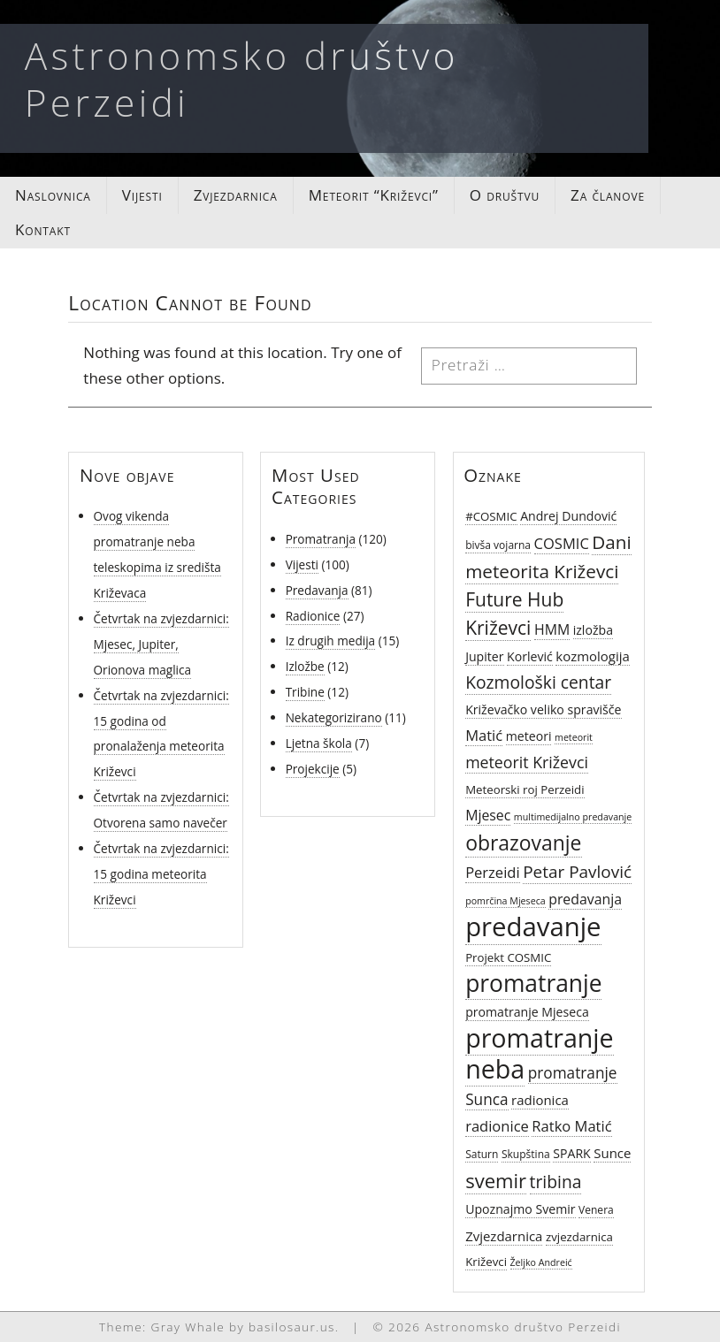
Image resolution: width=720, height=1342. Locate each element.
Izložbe (305, 666)
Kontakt (43, 229)
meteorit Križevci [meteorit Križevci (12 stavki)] (526, 762)
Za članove (608, 195)
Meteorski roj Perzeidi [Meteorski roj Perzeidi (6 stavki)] (524, 789)
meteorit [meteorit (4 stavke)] (574, 737)
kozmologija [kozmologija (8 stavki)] (592, 656)
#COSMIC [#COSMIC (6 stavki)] (491, 516)
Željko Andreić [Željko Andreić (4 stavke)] (541, 1262)
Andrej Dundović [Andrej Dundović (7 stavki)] (568, 515)
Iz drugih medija (331, 640)
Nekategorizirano (334, 717)
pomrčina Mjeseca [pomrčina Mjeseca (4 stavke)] (505, 901)
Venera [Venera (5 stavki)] (596, 1209)
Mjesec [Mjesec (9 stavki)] (487, 815)
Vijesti (142, 195)
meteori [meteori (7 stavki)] (529, 736)
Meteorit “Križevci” (374, 195)
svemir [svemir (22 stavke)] (495, 1180)
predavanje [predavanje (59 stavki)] (533, 926)
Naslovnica (53, 195)
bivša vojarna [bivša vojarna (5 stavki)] (498, 545)
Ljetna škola (319, 743)
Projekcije (313, 768)
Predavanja (317, 590)
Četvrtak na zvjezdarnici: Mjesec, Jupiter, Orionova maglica (161, 644)
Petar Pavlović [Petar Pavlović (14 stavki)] (577, 871)
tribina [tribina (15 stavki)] (556, 1181)
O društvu (505, 195)
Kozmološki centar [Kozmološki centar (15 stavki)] (538, 682)
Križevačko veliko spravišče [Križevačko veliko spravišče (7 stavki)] (543, 709)
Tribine (305, 691)
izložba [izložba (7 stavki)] (593, 629)
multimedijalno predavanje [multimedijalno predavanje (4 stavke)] (573, 817)
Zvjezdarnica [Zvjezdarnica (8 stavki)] (503, 1236)
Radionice (313, 615)
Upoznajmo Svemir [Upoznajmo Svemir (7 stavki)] (520, 1209)
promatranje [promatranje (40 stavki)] (533, 983)
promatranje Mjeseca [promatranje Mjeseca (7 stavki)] (527, 1011)
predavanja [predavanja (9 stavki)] (585, 899)
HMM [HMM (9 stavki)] (552, 629)
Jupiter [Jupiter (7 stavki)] (484, 656)
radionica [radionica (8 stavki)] (540, 1100)
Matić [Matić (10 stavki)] (483, 735)
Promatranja (321, 538)
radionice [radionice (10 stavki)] (497, 1126)
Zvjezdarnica (236, 195)
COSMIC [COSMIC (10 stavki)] (561, 543)
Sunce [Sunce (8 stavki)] (612, 1153)
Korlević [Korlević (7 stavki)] (530, 656)
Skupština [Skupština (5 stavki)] (526, 1154)
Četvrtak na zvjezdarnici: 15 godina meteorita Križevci (161, 874)
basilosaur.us (292, 1326)
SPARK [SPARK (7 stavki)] (572, 1153)
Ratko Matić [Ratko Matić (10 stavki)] (571, 1126)
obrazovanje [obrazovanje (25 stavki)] (523, 842)
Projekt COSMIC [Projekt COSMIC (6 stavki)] (508, 957)
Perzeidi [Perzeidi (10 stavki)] (492, 872)
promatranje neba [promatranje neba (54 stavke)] (539, 1053)
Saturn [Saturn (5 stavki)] (481, 1154)
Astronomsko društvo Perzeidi (242, 78)
